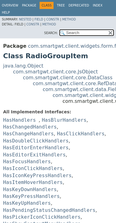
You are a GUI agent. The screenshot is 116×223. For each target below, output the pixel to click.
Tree (61, 5)
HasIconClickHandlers (33, 168)
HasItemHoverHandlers (33, 182)
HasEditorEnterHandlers (36, 148)
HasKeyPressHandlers (31, 196)
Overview (10, 5)
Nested (25, 19)
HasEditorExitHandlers (34, 155)
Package (29, 5)
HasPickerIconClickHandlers (41, 217)
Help (6, 12)
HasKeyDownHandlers (30, 189)
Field (38, 19)
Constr (52, 19)
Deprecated (78, 5)
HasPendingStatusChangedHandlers (49, 210)
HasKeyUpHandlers (27, 203)
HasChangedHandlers (30, 127)
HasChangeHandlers (28, 134)
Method (69, 19)
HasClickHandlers (81, 134)
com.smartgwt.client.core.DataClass (68, 78)
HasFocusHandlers (27, 161)
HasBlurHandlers (64, 120)
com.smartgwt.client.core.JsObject (55, 72)
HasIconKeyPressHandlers (37, 175)
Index (97, 5)
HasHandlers (19, 120)
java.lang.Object (23, 66)
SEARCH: (51, 33)
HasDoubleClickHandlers (36, 141)
